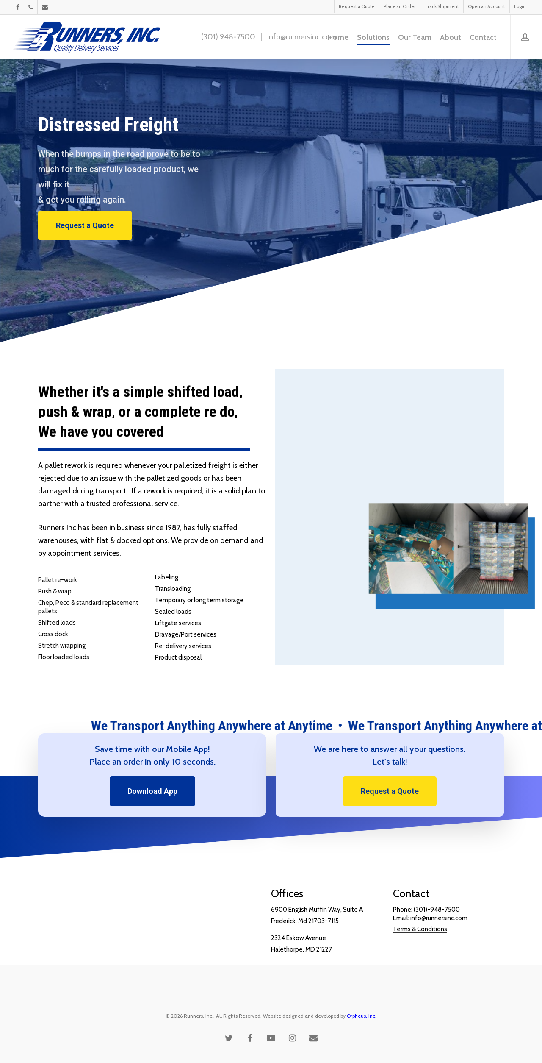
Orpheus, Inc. (361, 1016)
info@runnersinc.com (302, 37)
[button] (85, 225)
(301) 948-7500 (228, 37)
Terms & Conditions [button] (420, 955)
